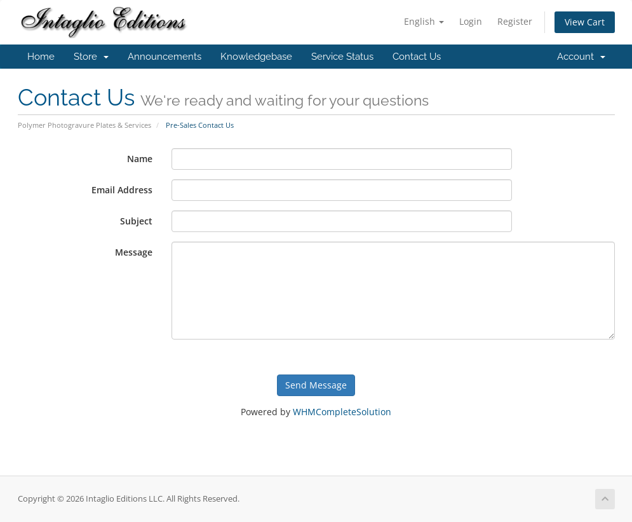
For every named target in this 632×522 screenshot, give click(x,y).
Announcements (164, 56)
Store (91, 56)
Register (514, 21)
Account (581, 56)
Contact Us (417, 56)
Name (139, 159)
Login (470, 21)
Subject (136, 221)
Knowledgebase (256, 56)
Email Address (121, 190)
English (424, 21)
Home (41, 56)
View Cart (585, 22)
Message (133, 252)
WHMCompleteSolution (342, 412)
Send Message (316, 385)
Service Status (342, 56)
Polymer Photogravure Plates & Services (84, 125)
